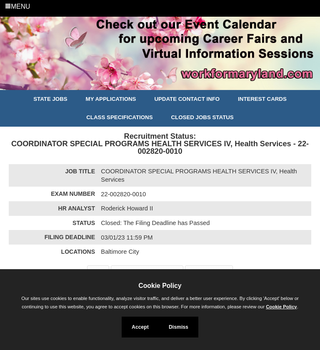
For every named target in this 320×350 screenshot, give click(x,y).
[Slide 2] (160, 82)
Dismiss (178, 327)
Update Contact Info (187, 99)
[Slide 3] (169, 82)
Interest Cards (262, 99)
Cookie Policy (159, 285)
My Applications (111, 99)
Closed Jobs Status (202, 117)
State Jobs (50, 99)
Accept (140, 327)
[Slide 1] (151, 82)
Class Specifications (119, 117)
